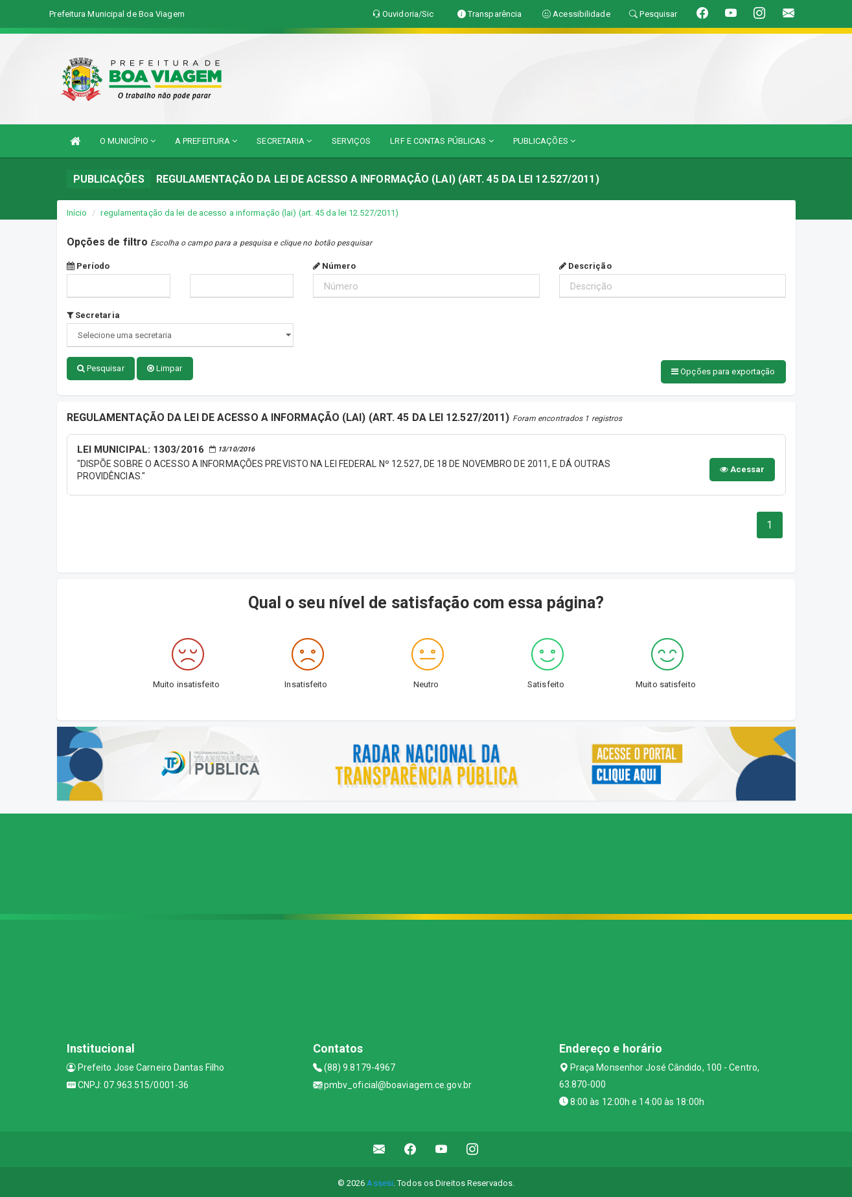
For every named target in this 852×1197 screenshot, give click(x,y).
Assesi (380, 1180)
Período (88, 266)
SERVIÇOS (351, 141)
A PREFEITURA (206, 141)
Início (77, 213)
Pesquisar (100, 368)
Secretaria (93, 315)
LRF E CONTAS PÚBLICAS (441, 141)
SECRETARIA (284, 141)
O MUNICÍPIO (127, 141)
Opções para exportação (723, 371)
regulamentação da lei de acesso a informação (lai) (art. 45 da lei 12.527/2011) (249, 213)
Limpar (165, 368)
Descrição (585, 266)
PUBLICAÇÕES (544, 141)
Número (334, 266)
